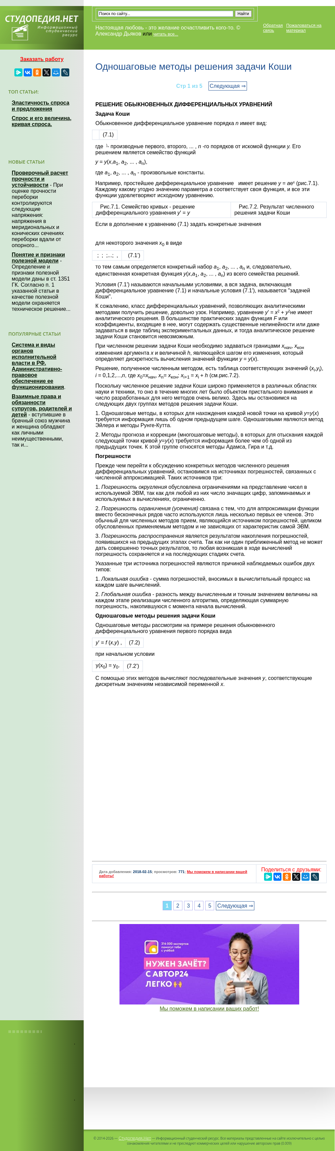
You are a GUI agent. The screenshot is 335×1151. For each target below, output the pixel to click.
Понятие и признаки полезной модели (38, 258)
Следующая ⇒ (228, 86)
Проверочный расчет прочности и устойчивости (40, 179)
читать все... (165, 34)
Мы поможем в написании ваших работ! (209, 1009)
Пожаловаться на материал (303, 28)
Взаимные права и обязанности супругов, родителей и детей (42, 405)
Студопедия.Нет (134, 1138)
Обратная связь (273, 28)
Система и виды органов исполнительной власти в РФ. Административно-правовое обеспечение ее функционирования (38, 366)
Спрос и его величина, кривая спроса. (41, 121)
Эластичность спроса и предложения (40, 106)
